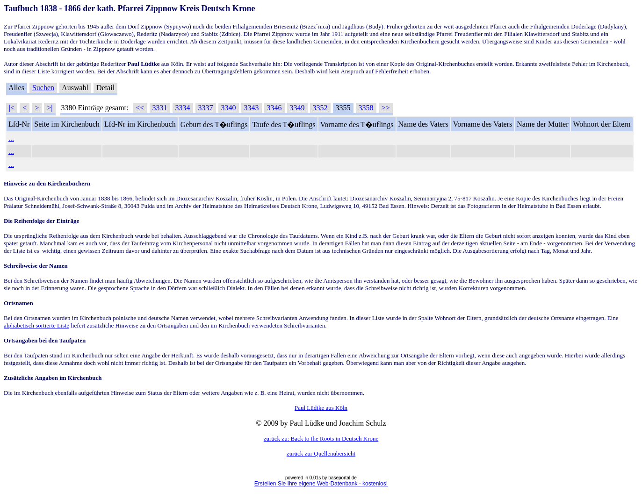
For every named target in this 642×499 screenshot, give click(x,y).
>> (386, 108)
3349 (297, 108)
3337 (205, 108)
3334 (182, 108)
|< (11, 108)
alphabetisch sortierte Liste (36, 325)
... (11, 138)
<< (140, 108)
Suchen (43, 88)
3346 (274, 108)
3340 (228, 108)
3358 (366, 108)
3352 (320, 108)
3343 (251, 108)
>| (49, 108)
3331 (159, 108)
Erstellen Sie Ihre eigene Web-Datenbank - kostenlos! (321, 483)
